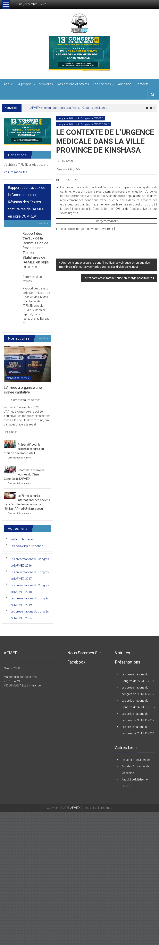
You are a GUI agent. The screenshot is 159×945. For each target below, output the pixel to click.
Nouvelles (46, 84)
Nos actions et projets (73, 84)
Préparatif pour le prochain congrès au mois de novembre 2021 (24, 449)
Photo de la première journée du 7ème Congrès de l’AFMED (24, 474)
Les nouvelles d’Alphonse (26, 546)
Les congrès (102, 84)
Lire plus (10, 431)
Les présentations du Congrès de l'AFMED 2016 (83, 124)
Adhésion (124, 84)
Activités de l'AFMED (18, 378)
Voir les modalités (15, 172)
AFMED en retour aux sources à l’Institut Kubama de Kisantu (68, 107)
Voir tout (44, 223)
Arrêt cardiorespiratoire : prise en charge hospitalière (118, 278)
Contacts (142, 84)
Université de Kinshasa (136, 759)
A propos (25, 84)
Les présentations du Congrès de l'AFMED (80, 118)
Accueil (9, 84)
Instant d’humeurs (22, 539)
